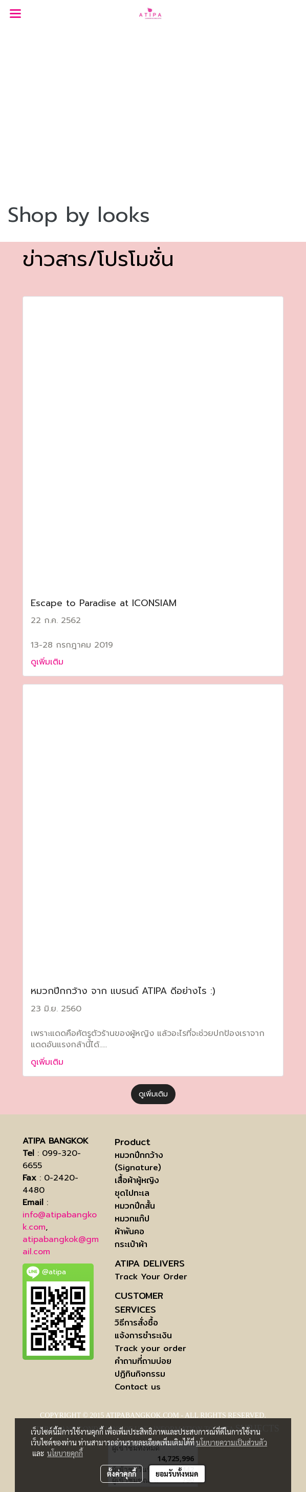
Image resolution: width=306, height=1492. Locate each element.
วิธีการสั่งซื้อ (136, 1322)
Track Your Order (151, 1276)
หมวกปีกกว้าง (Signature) (139, 1161)
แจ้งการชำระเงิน (143, 1335)
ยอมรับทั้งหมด (177, 1473)
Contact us (138, 1386)
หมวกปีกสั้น (135, 1205)
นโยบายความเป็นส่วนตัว (231, 1442)
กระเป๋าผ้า (131, 1244)
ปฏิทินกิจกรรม (140, 1373)
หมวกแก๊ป (132, 1218)
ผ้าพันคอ (129, 1231)
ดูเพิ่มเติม (49, 662)
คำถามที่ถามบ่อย (143, 1361)
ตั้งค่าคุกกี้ (121, 1473)
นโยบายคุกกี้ (65, 1453)
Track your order (150, 1348)
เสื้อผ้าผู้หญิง (137, 1180)
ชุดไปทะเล (132, 1193)
